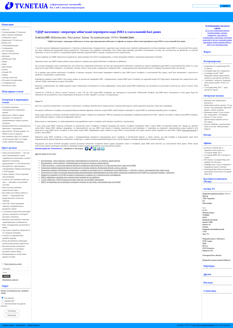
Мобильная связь (9, 59)
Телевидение (7, 48)
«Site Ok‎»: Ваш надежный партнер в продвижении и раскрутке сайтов (13, 206)
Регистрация (20, 325)
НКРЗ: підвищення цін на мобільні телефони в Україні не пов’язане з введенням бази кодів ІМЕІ (81, 182)
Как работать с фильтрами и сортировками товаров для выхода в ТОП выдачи (16, 169)
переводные (22, 99)
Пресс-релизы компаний (12, 35)
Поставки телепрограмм (12, 80)
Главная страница (8, 325)
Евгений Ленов (127, 37)
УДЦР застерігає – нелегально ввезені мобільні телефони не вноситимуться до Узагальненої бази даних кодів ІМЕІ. (88, 165)
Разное (5, 69)
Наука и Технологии (10, 53)
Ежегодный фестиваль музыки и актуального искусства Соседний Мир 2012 (217, 171)
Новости (5, 29)
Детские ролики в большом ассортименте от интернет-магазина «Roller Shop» (13, 249)
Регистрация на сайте (13, 264)
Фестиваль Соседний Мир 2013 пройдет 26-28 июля (217, 161)
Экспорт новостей (9, 77)
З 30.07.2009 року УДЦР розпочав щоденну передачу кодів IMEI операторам (72, 179)
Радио (4, 61)
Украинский (9, 301)
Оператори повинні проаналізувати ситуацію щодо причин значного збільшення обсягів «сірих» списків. (84, 168)
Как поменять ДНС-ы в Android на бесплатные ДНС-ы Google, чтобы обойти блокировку (15, 139)
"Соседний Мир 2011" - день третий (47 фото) (216, 88)
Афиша (207, 143)
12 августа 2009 (42, 37)
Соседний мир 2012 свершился (217, 71)
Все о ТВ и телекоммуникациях (204, 325)
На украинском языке (100, 37)
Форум (5, 75)
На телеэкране (8, 51)
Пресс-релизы (9, 148)
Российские (9, 298)
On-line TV (209, 189)
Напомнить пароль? (10, 279)
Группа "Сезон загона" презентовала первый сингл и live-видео (216, 119)
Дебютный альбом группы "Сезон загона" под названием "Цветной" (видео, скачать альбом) (218, 107)
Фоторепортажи (212, 61)
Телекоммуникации (10, 45)
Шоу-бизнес (7, 67)
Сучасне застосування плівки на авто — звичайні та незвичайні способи (15, 182)
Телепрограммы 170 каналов (14, 32)
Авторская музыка (213, 95)
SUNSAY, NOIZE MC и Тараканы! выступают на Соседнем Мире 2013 (214, 150)
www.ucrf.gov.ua (189, 130)
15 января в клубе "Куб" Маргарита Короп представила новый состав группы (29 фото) (217, 75)
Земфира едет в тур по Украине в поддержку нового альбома (217, 165)
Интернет (6, 56)
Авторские (7, 99)
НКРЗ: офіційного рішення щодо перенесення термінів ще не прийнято (70, 177)
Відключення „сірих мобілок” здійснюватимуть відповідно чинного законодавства (75, 163)
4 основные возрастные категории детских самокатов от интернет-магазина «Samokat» (16, 214)
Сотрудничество (9, 83)
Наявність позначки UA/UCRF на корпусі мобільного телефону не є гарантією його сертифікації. (81, 175)
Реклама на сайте (9, 85)
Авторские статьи (9, 37)
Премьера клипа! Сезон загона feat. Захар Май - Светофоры (216, 113)
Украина (85, 37)
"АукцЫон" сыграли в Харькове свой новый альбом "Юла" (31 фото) (217, 82)
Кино (4, 64)
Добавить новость (33, 325)
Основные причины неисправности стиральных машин (13, 110)
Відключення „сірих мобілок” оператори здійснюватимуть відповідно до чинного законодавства (80, 160)
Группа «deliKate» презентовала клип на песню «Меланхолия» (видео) (217, 126)
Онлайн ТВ (6, 72)
